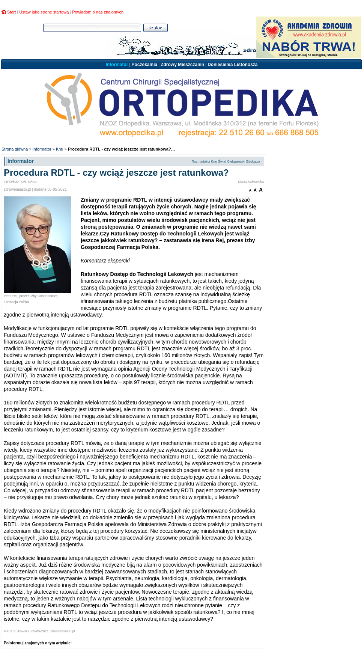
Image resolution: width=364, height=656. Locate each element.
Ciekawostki (236, 161)
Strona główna (15, 149)
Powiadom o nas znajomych (97, 12)
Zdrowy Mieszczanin (182, 64)
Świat (222, 161)
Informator (116, 64)
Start (11, 12)
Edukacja (253, 161)
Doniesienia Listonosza (232, 64)
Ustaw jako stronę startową (44, 12)
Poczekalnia (144, 64)
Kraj (59, 149)
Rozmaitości (200, 161)
